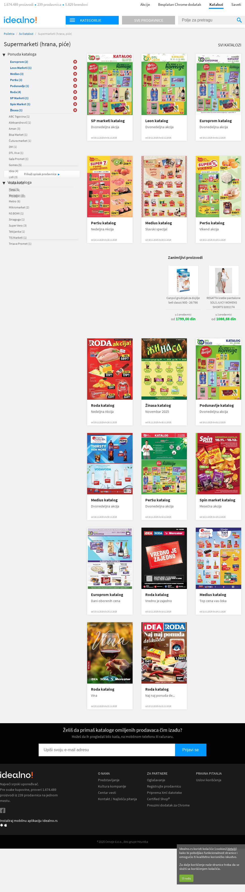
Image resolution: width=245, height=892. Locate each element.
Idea (13, 171)
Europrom (19, 62)
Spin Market (20, 104)
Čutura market (20, 141)
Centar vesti (107, 793)
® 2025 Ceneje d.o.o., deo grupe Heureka (122, 842)
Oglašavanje (156, 780)
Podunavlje (19, 86)
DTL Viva (16, 153)
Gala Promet (19, 159)
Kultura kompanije (112, 786)
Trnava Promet (20, 244)
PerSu (16, 80)
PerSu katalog (103, 223)
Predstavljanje (108, 780)
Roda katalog (102, 405)
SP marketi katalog (108, 120)
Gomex (15, 165)
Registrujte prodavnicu (164, 786)
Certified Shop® (158, 799)
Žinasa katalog (158, 405)
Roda (15, 92)
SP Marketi (19, 98)
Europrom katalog (216, 120)
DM (13, 147)
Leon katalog (156, 120)
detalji (232, 849)
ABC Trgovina (19, 116)
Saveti (236, 4)
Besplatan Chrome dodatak (179, 4)
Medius (16, 74)
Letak (14, 190)
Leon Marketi (21, 68)
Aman (14, 128)
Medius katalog (158, 223)
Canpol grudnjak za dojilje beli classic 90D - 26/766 (183, 300)
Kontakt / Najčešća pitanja (117, 799)
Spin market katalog (217, 500)
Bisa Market (18, 135)
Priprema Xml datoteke (164, 793)
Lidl (13, 177)
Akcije (145, 4)
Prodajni (17, 196)
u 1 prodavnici (183, 314)
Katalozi (216, 4)
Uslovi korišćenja (208, 780)
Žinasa (16, 110)
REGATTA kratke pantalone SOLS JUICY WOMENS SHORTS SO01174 (223, 302)
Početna (9, 34)
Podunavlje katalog (217, 405)
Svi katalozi (26, 34)
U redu (186, 878)
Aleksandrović (20, 122)
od (183, 319)
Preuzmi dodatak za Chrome (168, 805)
